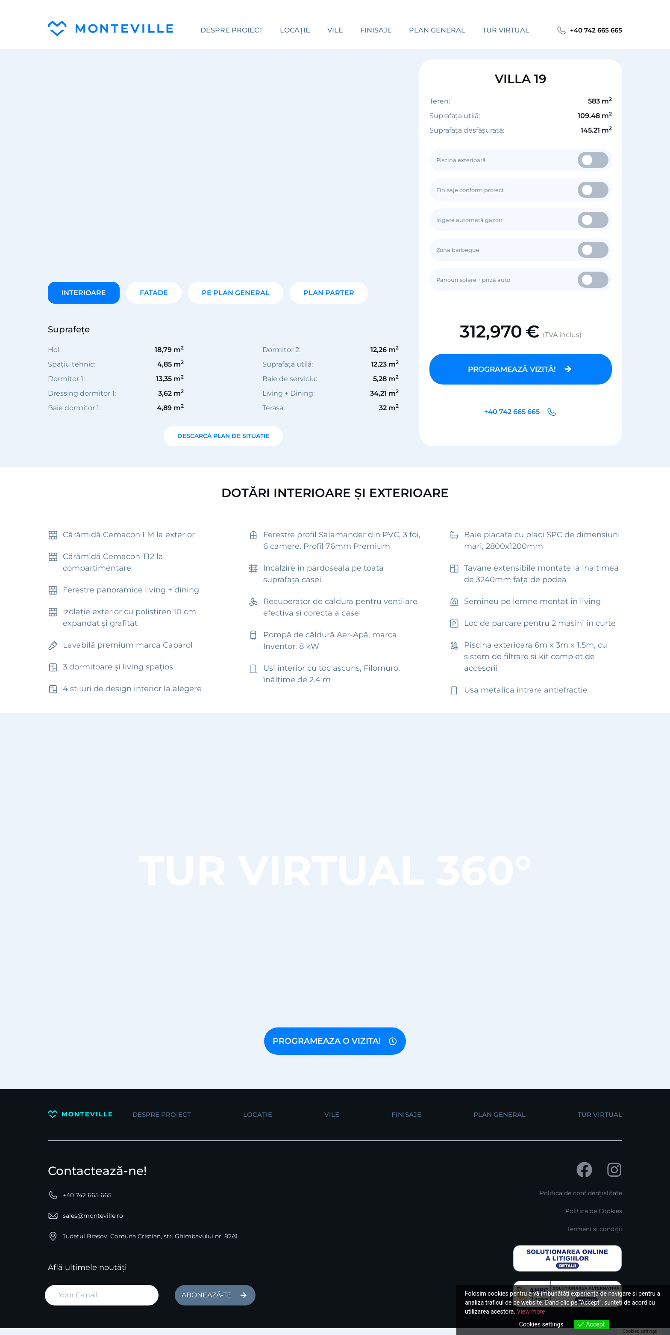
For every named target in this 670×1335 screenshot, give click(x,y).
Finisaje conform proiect (522, 190)
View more (531, 1311)
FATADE (154, 293)
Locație (293, 30)
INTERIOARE (84, 293)
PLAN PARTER (328, 293)
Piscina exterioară (522, 160)
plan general (435, 30)
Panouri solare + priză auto (522, 280)
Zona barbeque (522, 250)
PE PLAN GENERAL (236, 293)
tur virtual (504, 30)
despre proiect (230, 30)
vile (333, 30)
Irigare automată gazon (522, 220)
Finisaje (374, 30)
